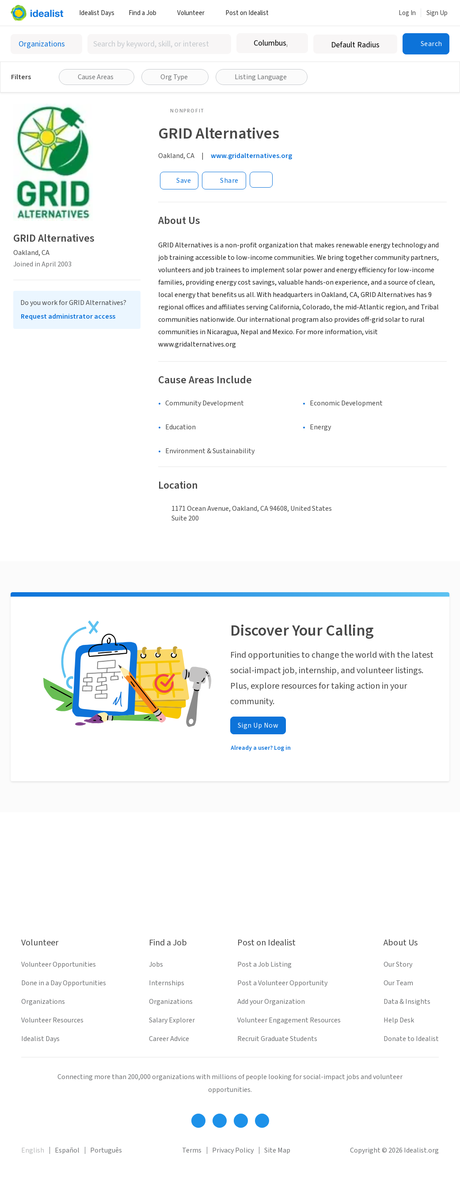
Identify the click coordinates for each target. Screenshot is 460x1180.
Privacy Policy (233, 1150)
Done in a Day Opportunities (63, 983)
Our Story (398, 964)
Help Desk (399, 1020)
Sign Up (437, 13)
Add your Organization (271, 1001)
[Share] (224, 180)
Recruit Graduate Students (277, 1039)
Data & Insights (407, 1001)
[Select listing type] (46, 44)
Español (67, 1150)
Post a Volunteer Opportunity (282, 983)
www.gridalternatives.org (251, 155)
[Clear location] (296, 43)
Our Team (398, 983)
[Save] (179, 180)
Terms (191, 1150)
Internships (166, 983)
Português (106, 1150)
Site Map (277, 1150)
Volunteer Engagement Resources (289, 1020)
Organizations (43, 1001)
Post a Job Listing (264, 964)
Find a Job (146, 13)
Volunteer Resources (52, 1020)
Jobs (156, 964)
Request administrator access (68, 316)
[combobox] (159, 44)
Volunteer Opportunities (58, 964)
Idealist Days (96, 13)
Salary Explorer (172, 1020)
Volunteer (194, 13)
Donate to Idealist (411, 1039)
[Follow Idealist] (198, 1121)
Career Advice (169, 1039)
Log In (407, 13)
